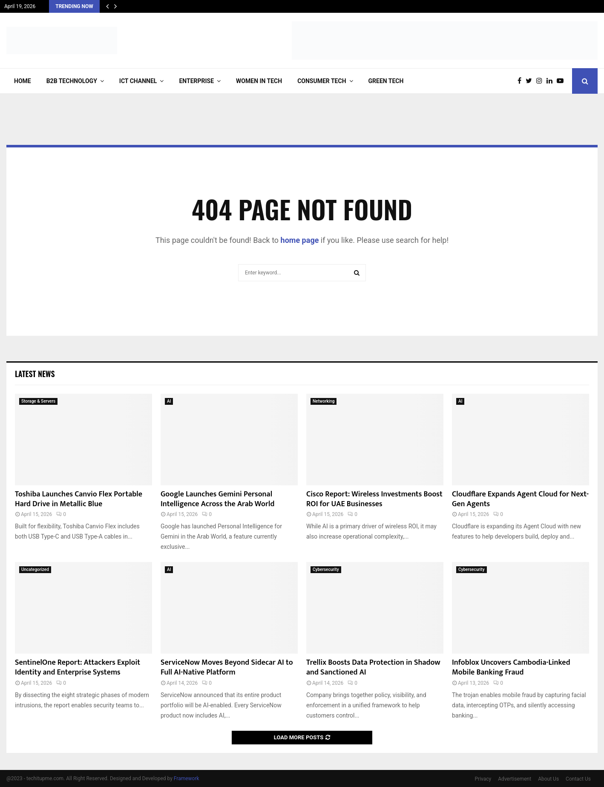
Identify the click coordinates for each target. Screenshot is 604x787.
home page (300, 240)
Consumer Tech (321, 81)
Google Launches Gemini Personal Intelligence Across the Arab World (217, 499)
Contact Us (578, 779)
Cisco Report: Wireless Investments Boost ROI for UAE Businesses (374, 499)
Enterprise (196, 81)
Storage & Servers (38, 401)
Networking (323, 401)
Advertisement (514, 779)
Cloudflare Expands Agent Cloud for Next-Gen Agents (520, 499)
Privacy (483, 779)
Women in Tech (259, 81)
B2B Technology (71, 81)
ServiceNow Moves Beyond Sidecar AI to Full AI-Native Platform (227, 667)
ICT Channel (138, 81)
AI (169, 401)
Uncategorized (35, 569)
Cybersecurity (326, 569)
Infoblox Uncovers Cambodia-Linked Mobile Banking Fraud (511, 667)
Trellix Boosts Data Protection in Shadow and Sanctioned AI (373, 667)
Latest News (35, 373)
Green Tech (386, 81)
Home (22, 81)
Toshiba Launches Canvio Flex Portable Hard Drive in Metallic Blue (78, 499)
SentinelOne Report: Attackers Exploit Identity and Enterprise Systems (77, 667)
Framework (186, 778)
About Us (548, 779)
